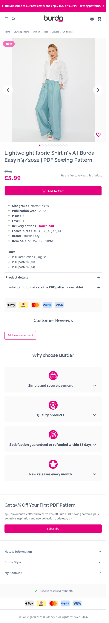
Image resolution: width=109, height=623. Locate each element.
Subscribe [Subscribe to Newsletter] (53, 529)
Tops (46, 31)
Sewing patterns (21, 31)
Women (36, 31)
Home (7, 31)
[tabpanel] (53, 90)
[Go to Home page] (53, 18)
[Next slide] (98, 90)
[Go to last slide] (8, 90)
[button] (2, 6)
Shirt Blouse (68, 31)
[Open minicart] (99, 19)
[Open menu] (6, 19)
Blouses (55, 31)
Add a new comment (20, 335)
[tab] (40, 145)
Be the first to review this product (81, 175)
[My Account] (92, 19)
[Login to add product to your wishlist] (98, 134)
